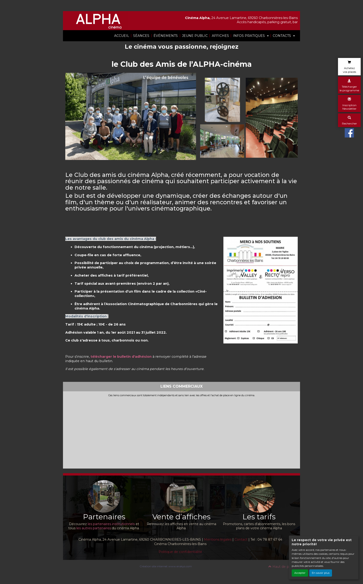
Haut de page (281, 567)
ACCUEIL (121, 36)
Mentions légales (218, 539)
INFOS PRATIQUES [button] (249, 36)
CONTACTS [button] (282, 36)
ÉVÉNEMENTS (165, 36)
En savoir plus (320, 572)
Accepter (300, 572)
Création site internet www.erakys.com (166, 566)
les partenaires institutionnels (111, 524)
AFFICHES (220, 36)
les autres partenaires (93, 528)
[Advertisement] (181, 431)
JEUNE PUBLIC (195, 36)
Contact (241, 539)
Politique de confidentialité (180, 552)
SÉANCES (141, 36)
